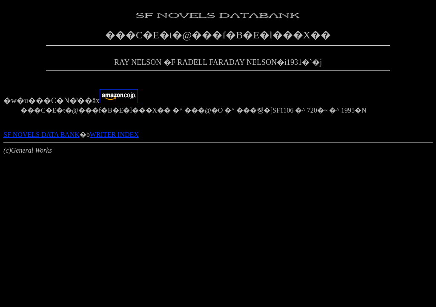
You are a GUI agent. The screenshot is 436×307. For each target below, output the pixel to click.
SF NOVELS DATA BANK (41, 134)
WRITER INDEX (114, 134)
